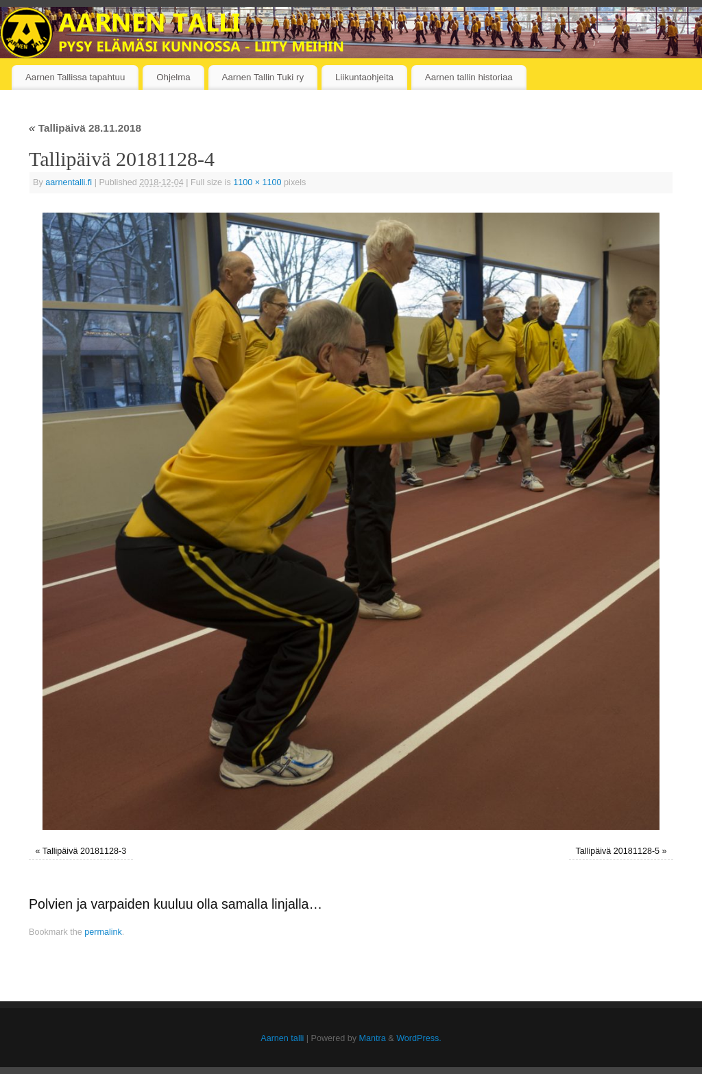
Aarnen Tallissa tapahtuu (75, 77)
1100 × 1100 (257, 182)
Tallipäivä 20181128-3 (85, 851)
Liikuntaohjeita (364, 77)
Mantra (372, 1038)
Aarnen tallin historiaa (469, 77)
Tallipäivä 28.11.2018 (85, 128)
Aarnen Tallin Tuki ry (263, 77)
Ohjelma (173, 77)
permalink (103, 932)
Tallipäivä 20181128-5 (618, 851)
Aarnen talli (282, 1038)
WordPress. (418, 1038)
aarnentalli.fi (68, 182)
